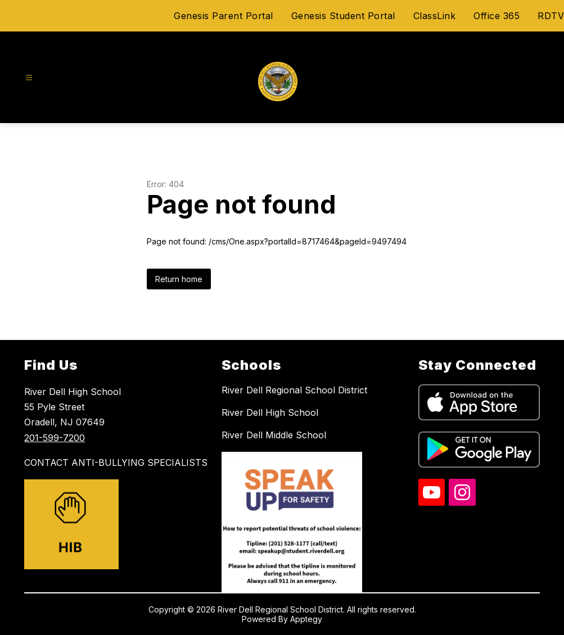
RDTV (551, 15)
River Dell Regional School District (294, 390)
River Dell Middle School (274, 435)
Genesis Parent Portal (223, 15)
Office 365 (496, 15)
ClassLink (434, 15)
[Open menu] (28, 77)
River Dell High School (270, 412)
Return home (178, 279)
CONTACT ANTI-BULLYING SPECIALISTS (115, 462)
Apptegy (306, 619)
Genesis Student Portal (343, 15)
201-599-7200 (54, 437)
